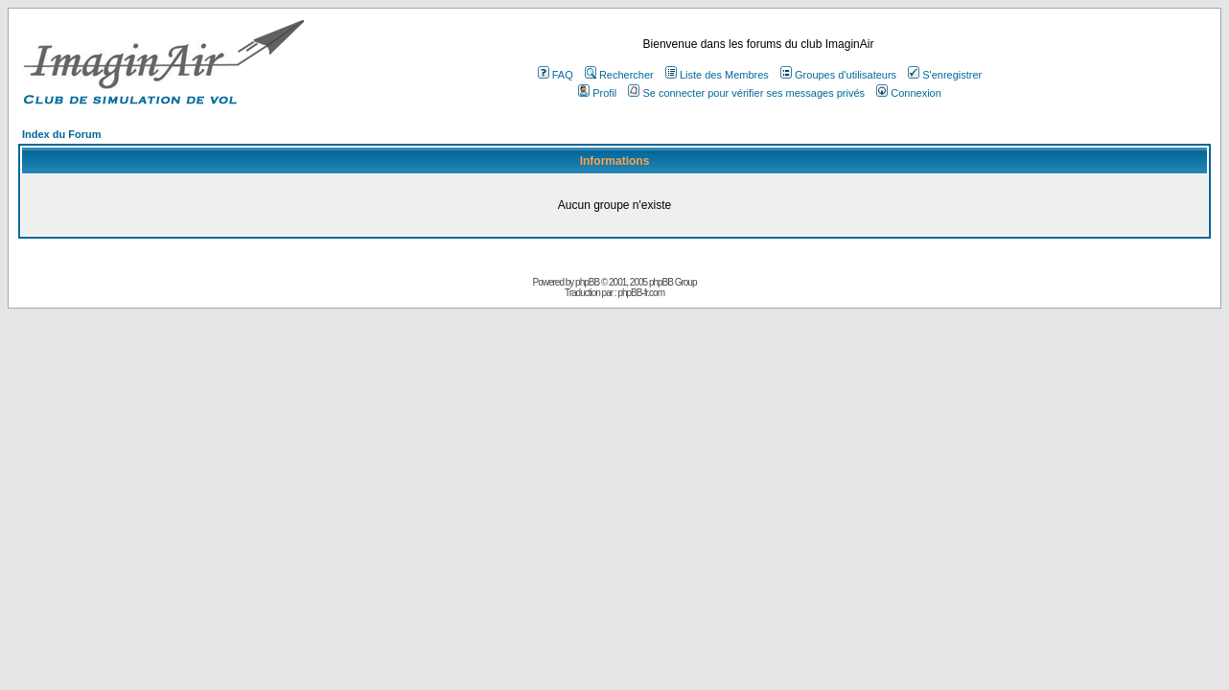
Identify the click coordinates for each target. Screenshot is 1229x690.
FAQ (555, 74)
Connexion (908, 93)
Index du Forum (62, 134)
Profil (597, 93)
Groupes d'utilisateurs (838, 74)
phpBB (587, 282)
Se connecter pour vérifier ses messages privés (746, 93)
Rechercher (619, 74)
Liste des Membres (717, 74)
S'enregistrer (945, 74)
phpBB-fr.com (640, 293)
